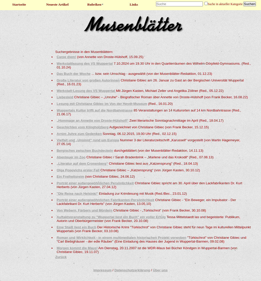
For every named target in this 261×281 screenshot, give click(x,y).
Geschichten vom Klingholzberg (83, 127)
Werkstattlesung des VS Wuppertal (85, 63)
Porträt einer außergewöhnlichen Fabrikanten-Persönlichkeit (105, 200)
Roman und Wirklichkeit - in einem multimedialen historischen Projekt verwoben (121, 238)
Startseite (19, 4)
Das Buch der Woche (73, 74)
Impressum (102, 270)
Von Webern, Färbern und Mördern (84, 210)
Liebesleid (65, 97)
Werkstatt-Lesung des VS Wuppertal (86, 91)
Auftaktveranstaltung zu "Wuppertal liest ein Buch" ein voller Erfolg (111, 217)
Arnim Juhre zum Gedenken (79, 134)
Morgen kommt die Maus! (77, 248)
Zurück (61, 257)
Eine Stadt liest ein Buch (76, 227)
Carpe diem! (66, 57)
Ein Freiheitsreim (70, 176)
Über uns (160, 270)
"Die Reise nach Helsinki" (77, 193)
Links (134, 4)
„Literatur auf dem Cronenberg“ (82, 163)
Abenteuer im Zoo (71, 157)
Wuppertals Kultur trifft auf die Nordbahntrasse (95, 110)
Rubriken (95, 4)
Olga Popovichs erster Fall (78, 170)
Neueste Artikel (57, 4)
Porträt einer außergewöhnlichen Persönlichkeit (95, 183)
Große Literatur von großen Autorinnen (88, 80)
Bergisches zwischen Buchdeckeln (85, 150)
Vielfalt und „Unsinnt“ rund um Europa (88, 140)
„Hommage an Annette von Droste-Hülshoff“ (92, 120)
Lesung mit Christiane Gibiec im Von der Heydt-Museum (102, 104)
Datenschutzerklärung (132, 270)
